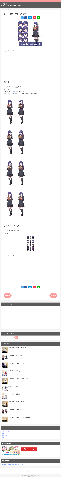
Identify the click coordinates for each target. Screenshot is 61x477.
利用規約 (14, 91)
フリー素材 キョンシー (15, 355)
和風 (3, 437)
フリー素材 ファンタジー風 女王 (18, 363)
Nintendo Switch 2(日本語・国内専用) (12, 464)
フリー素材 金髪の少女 (15, 371)
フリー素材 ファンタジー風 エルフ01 (19, 417)
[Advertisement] (30, 63)
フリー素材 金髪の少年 (15, 394)
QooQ (33, 476)
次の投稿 (7, 295)
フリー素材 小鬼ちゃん (15, 409)
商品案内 (4, 435)
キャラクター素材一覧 (14, 386)
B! (30, 17)
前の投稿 (53, 295)
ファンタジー (5, 431)
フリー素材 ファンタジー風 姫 (17, 347)
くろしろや (4, 4)
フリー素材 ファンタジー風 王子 (18, 378)
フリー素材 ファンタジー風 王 (17, 401)
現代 (3, 433)
